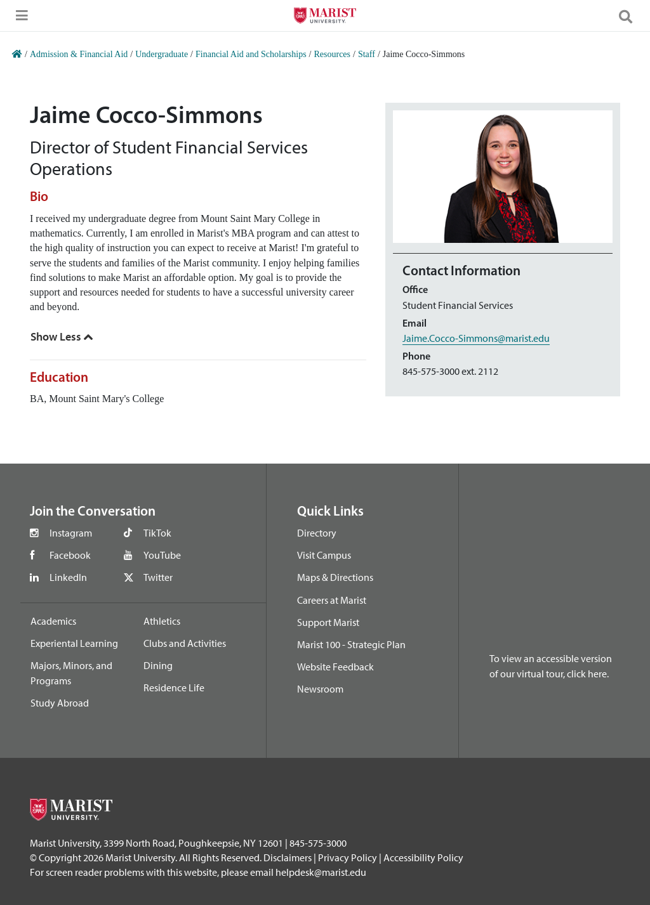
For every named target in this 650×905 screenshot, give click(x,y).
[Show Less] (62, 336)
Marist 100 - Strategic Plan (351, 644)
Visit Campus (324, 555)
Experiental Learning (74, 643)
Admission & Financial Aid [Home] (79, 54)
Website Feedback (335, 666)
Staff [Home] (366, 54)
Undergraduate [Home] (161, 54)
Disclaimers (287, 857)
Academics (53, 621)
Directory (316, 532)
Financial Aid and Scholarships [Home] (251, 54)
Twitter (158, 577)
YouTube (162, 555)
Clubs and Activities (184, 643)
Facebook (70, 555)
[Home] (17, 54)
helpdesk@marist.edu (320, 872)
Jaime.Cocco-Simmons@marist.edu (476, 338)
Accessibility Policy (423, 857)
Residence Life (173, 687)
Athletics (161, 621)
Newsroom (320, 688)
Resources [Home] (332, 54)
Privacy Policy (347, 857)
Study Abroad (59, 702)
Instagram (71, 532)
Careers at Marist (331, 600)
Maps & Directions (335, 577)
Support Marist (328, 622)
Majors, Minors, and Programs (71, 673)
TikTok (157, 532)
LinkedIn (68, 577)
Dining (158, 665)
